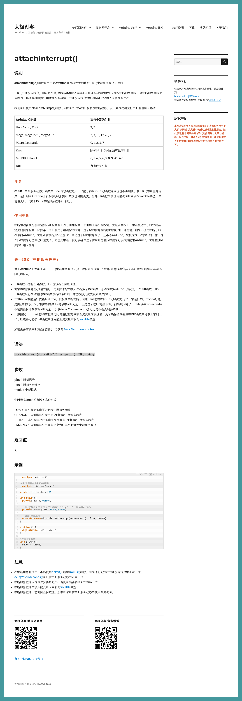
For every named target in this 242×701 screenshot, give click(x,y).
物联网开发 (103, 27)
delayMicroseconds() (28, 577)
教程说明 (178, 27)
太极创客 (24, 27)
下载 (192, 27)
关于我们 (222, 27)
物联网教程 (79, 27)
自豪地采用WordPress (39, 684)
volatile (84, 319)
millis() (75, 572)
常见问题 (205, 27)
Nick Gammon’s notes (79, 329)
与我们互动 (215, 100)
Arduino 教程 (128, 27)
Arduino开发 (154, 27)
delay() (56, 572)
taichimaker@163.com (186, 96)
